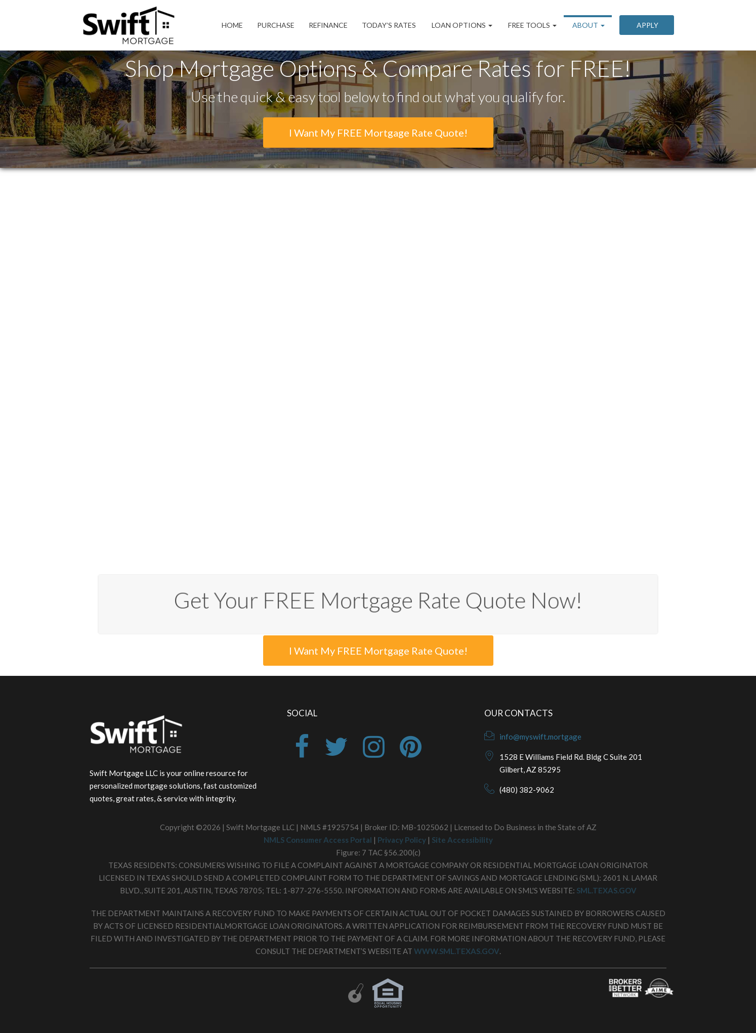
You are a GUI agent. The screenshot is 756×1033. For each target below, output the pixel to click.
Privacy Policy (401, 839)
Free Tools (532, 25)
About (588, 25)
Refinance (328, 25)
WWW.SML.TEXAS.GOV (456, 951)
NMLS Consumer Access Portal (318, 839)
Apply (646, 25)
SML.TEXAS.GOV (606, 890)
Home (232, 25)
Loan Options (461, 25)
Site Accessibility (462, 839)
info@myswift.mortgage (540, 736)
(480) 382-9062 (526, 789)
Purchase (276, 25)
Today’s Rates (389, 25)
